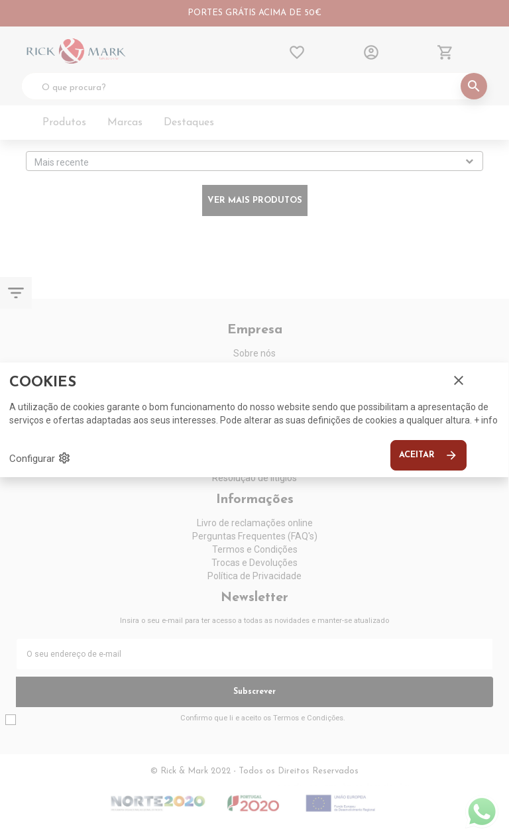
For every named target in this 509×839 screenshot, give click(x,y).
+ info (486, 420)
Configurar (40, 458)
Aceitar (428, 455)
